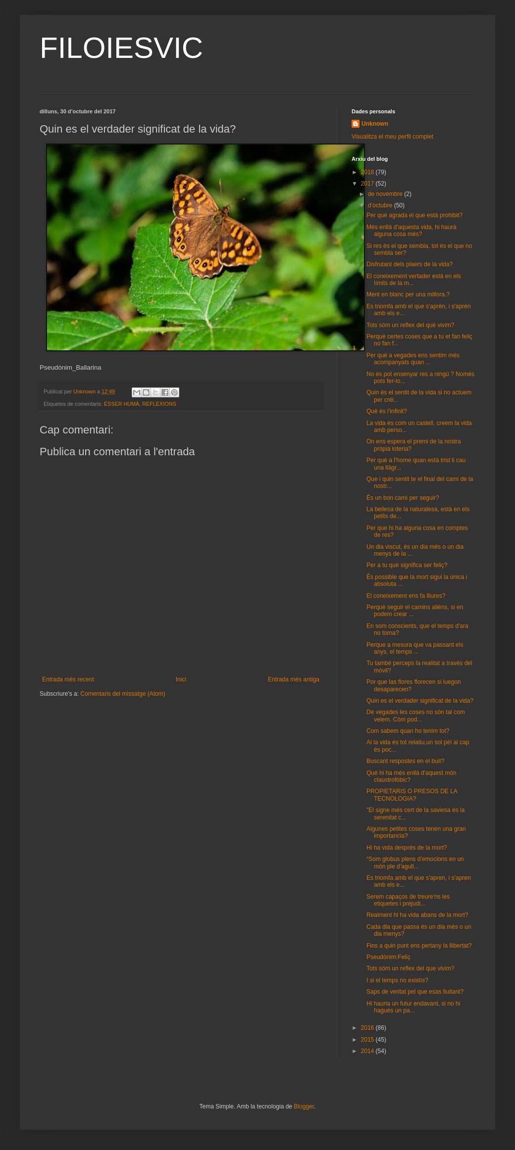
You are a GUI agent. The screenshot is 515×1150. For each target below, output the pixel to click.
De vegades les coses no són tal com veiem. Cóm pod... (415, 715)
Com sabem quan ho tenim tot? (407, 730)
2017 (368, 183)
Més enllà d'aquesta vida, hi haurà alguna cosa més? (411, 231)
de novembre (386, 194)
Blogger (304, 1106)
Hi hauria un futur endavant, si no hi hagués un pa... (413, 1007)
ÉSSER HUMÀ (121, 404)
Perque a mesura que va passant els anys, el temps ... (414, 648)
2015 (368, 1039)
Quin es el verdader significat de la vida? (419, 700)
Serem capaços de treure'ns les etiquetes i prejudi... (408, 900)
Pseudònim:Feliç (388, 957)
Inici (181, 679)
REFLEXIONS (159, 404)
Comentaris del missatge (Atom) (122, 693)
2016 (368, 1027)
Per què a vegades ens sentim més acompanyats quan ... (413, 359)
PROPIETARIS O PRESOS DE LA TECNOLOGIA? (411, 795)
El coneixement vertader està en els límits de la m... (413, 280)
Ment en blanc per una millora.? (408, 294)
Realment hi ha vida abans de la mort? (417, 914)
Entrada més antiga (293, 679)
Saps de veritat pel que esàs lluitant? (415, 991)
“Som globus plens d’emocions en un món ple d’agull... (415, 862)
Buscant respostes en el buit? (405, 761)
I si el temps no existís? (397, 980)
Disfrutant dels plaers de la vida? (409, 264)
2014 (368, 1051)
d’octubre (381, 205)
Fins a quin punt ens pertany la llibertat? (419, 945)
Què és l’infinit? (386, 411)
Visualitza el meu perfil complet (392, 136)
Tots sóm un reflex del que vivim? (410, 968)
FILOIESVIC (121, 47)
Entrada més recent (68, 679)
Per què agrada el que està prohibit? (414, 215)
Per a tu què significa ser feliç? (406, 565)
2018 (368, 172)
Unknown (374, 123)
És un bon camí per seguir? (402, 497)
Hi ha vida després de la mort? (406, 847)
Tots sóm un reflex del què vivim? (410, 325)
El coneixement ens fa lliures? (405, 595)
